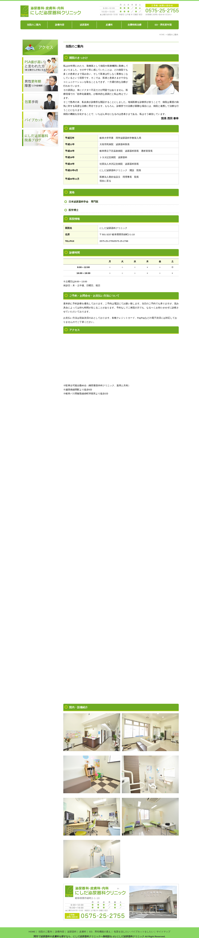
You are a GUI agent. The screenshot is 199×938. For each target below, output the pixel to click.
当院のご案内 (34, 25)
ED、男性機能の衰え (100, 929)
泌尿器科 (84, 25)
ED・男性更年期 (163, 25)
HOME (32, 929)
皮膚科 (109, 25)
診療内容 (59, 25)
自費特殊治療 (134, 25)
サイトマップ (163, 929)
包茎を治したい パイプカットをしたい (134, 929)
